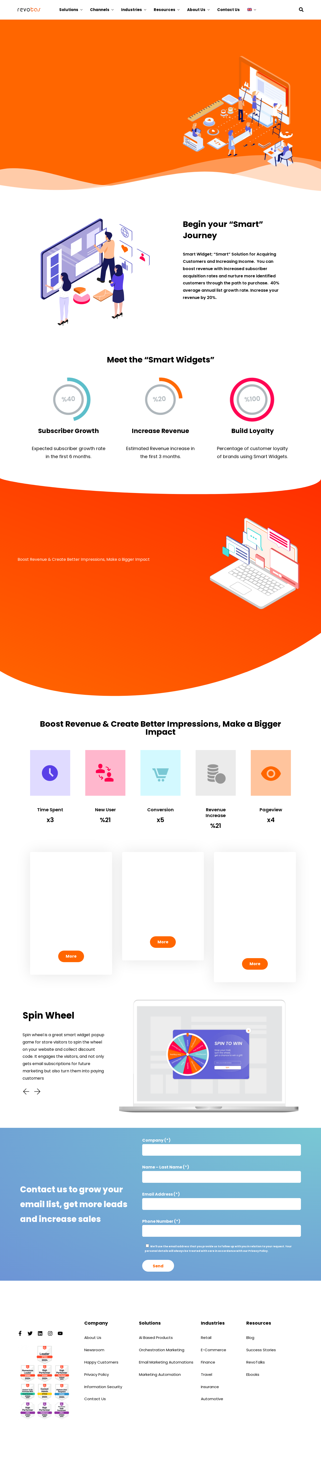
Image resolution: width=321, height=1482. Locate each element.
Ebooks (252, 1374)
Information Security (103, 1386)
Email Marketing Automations (166, 1362)
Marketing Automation (160, 1374)
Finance (208, 1362)
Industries (131, 9)
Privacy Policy (96, 1374)
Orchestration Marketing (161, 1349)
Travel (206, 1374)
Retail (206, 1337)
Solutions (68, 9)
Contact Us (228, 9)
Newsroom (94, 1349)
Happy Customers (101, 1362)
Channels (99, 9)
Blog (250, 1337)
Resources (164, 9)
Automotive (212, 1398)
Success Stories (261, 1349)
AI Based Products (156, 1337)
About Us (196, 9)
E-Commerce (213, 1349)
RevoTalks (255, 1362)
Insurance (210, 1386)
